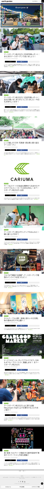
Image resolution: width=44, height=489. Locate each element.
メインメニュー (42, 1)
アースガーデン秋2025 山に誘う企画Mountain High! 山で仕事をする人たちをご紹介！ (21, 408)
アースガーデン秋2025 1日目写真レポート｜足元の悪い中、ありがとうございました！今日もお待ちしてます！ (22, 100)
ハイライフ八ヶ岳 (12, 477)
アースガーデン (7, 1)
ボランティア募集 (36, 486)
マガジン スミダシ (22, 478)
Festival (6, 95)
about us (8, 486)
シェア (22, 61)
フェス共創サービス (34, 477)
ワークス (39, 477)
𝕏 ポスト (10, 61)
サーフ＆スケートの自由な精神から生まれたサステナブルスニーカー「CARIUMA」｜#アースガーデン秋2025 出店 (22, 188)
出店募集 (22, 486)
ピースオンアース (27, 477)
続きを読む (12, 66)
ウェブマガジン (34, 1)
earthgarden (15, 58)
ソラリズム (19, 477)
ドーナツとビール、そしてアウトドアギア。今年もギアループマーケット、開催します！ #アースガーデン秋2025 (21, 362)
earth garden (5, 477)
